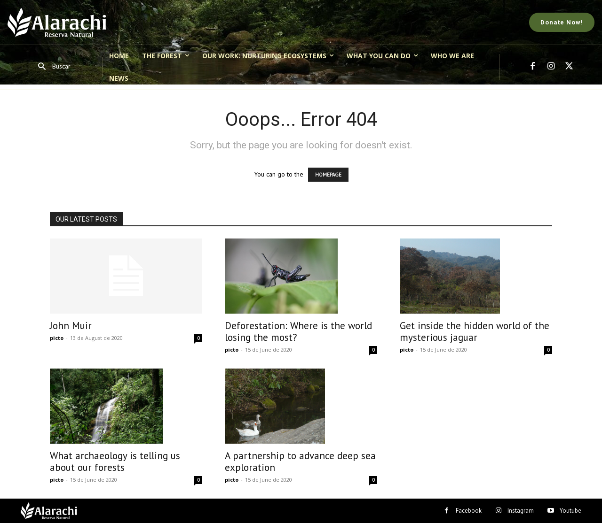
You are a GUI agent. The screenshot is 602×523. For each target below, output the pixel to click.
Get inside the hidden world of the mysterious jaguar (474, 331)
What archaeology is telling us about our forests (115, 461)
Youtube (570, 511)
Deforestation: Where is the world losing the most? (298, 331)
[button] (51, 67)
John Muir (71, 325)
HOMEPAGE (328, 174)
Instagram (520, 511)
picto (56, 337)
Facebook (469, 511)
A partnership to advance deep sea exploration (300, 461)
